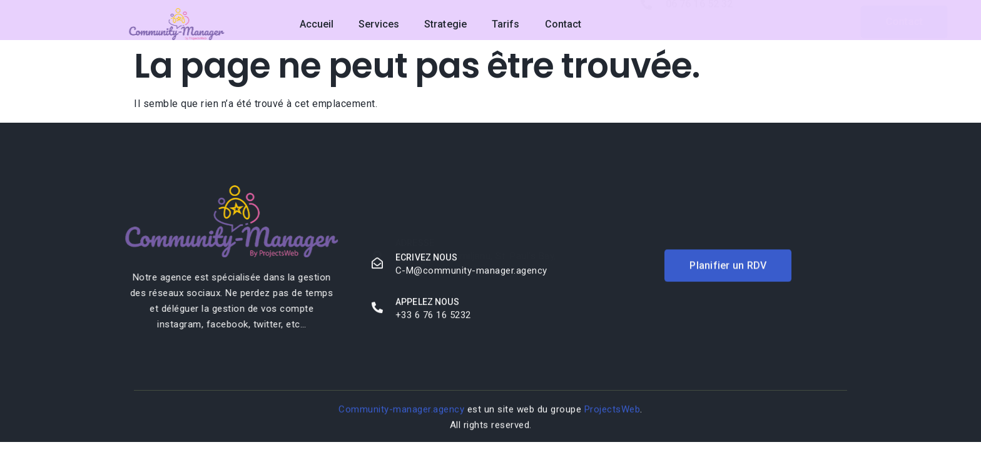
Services (378, 24)
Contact (563, 24)
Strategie (445, 24)
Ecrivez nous (426, 259)
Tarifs (506, 24)
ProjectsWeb (612, 411)
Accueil (317, 24)
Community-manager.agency (401, 411)
